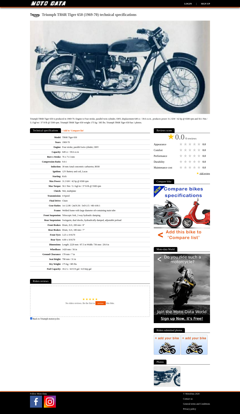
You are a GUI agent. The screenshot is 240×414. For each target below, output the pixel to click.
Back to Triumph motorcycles (45, 318)
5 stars (199, 144)
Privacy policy (189, 409)
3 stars (190, 144)
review (101, 303)
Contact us (188, 399)
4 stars (195, 144)
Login (188, 3)
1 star (181, 144)
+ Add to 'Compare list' (73, 130)
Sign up (205, 3)
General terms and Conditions (196, 404)
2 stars (186, 144)
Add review (205, 173)
